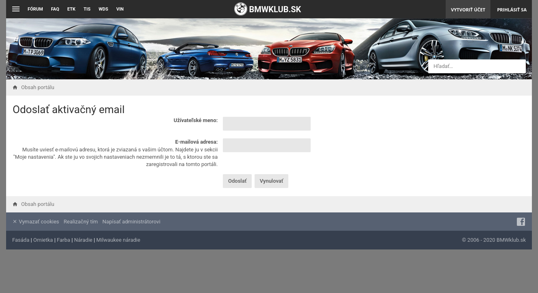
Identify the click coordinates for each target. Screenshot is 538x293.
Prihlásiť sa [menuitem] (512, 10)
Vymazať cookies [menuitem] (35, 221)
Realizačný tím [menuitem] (81, 222)
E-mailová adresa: (196, 142)
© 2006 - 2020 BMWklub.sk (494, 240)
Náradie (83, 240)
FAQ (55, 9)
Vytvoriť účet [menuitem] (468, 10)
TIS (87, 9)
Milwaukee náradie (118, 240)
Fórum (35, 9)
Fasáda (20, 240)
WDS (103, 9)
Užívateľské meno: (196, 120)
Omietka (43, 240)
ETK (72, 9)
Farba (63, 240)
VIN (120, 9)
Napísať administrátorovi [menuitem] (131, 222)
